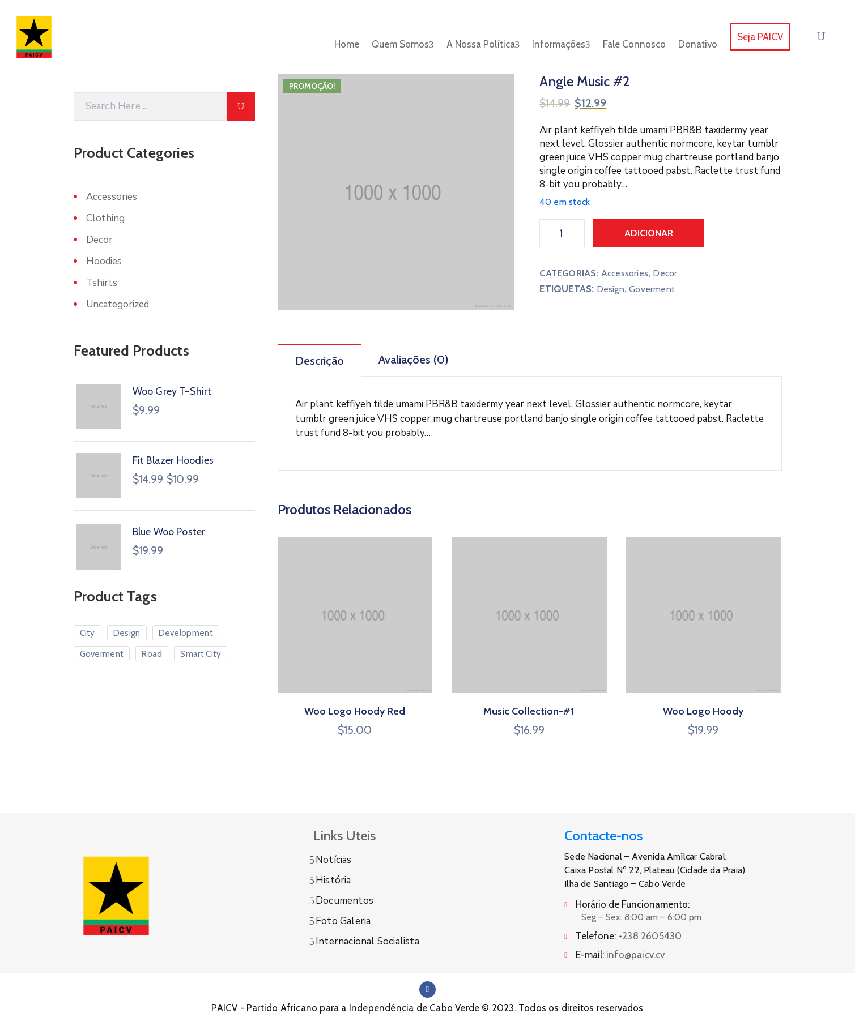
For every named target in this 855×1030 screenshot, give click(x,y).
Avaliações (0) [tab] (413, 359)
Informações (561, 44)
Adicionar (648, 233)
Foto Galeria (343, 921)
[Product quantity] (562, 233)
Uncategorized (117, 304)
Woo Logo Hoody (703, 711)
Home (346, 44)
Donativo (697, 44)
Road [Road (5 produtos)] (152, 654)
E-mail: (620, 954)
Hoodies (104, 261)
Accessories (624, 273)
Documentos (344, 900)
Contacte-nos (603, 835)
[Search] (150, 106)
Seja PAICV (760, 36)
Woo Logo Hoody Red (354, 711)
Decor (665, 273)
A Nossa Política (483, 44)
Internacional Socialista (367, 941)
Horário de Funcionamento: (633, 904)
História (333, 880)
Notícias (334, 859)
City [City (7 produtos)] (87, 633)
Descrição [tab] (319, 360)
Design (610, 289)
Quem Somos (403, 44)
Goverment (652, 289)
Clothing (105, 218)
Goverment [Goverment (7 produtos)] (102, 654)
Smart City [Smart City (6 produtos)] (200, 654)
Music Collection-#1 (529, 711)
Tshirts (101, 282)
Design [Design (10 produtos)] (127, 633)
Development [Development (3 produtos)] (186, 633)
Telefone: (629, 936)
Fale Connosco (634, 44)
